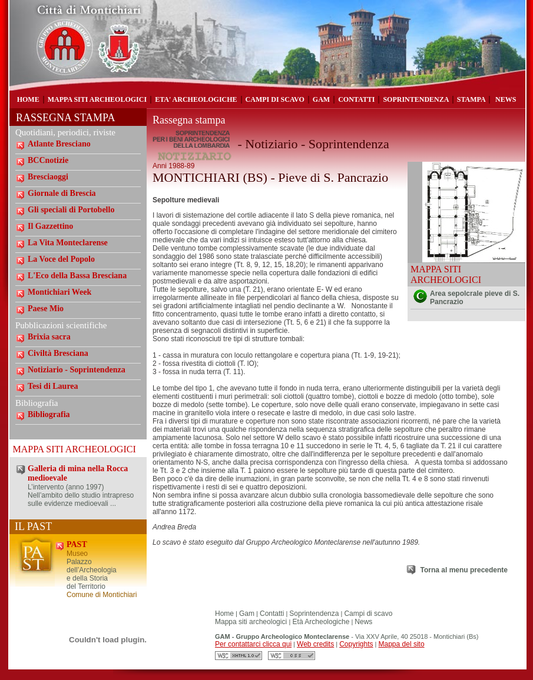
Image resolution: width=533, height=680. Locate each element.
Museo (77, 553)
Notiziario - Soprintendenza (76, 369)
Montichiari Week (59, 292)
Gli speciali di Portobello (71, 209)
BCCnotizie (48, 160)
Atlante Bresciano (59, 143)
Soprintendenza (314, 613)
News (363, 622)
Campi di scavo (368, 613)
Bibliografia (49, 414)
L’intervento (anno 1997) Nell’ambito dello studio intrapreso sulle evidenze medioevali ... (81, 495)
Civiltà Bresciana (58, 353)
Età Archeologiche (319, 622)
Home (224, 613)
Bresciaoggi (48, 176)
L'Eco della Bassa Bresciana (77, 275)
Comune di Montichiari (102, 595)
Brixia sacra (49, 336)
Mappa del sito (402, 644)
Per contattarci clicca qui (253, 644)
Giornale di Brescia (62, 193)
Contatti (272, 613)
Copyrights (356, 644)
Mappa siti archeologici (252, 622)
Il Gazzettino (50, 226)
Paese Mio (46, 308)
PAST (77, 544)
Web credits (315, 644)
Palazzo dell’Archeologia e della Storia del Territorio (92, 574)
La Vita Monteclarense (68, 242)
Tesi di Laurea (53, 386)
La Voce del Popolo (61, 259)
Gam (246, 613)
